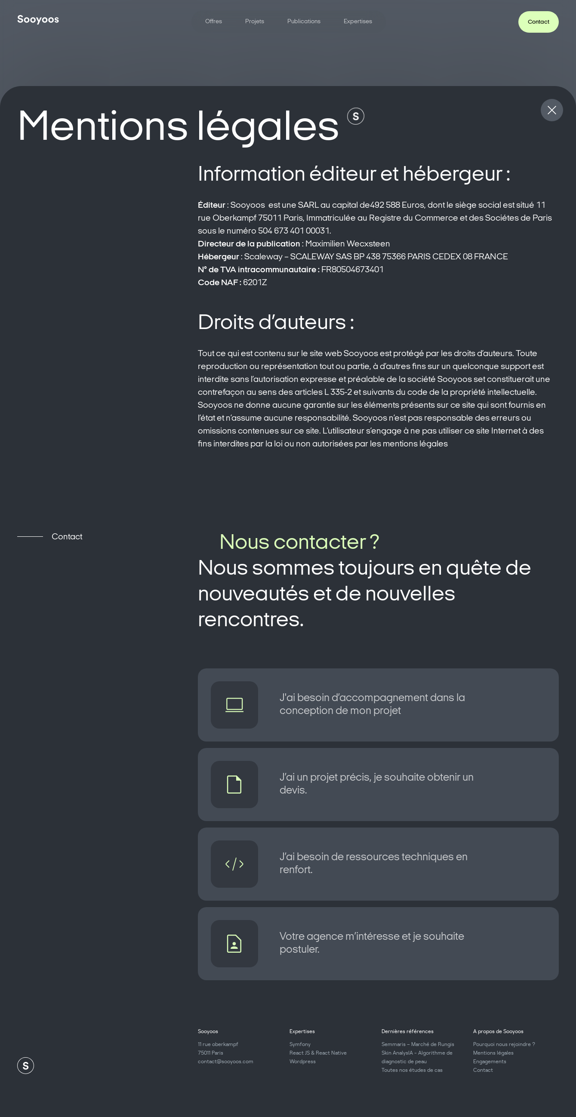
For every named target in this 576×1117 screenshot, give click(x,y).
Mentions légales (493, 1052)
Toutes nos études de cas (412, 1069)
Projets (254, 21)
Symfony (300, 1043)
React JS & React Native (318, 1052)
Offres (213, 21)
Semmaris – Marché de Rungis (418, 1043)
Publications (303, 21)
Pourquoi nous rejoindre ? (504, 1043)
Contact (483, 1069)
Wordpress (303, 1061)
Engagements (489, 1061)
